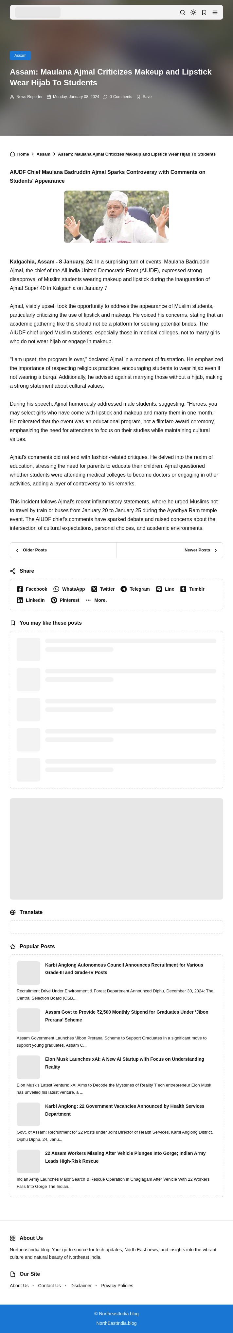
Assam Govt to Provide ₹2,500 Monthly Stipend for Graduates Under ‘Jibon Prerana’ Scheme (126, 1015)
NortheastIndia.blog (118, 1313)
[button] (215, 12)
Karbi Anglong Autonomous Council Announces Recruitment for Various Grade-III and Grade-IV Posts (124, 968)
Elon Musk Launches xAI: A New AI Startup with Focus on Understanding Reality (124, 1063)
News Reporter (29, 96)
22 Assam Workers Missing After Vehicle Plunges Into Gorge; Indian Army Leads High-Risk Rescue (125, 1157)
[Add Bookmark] (144, 96)
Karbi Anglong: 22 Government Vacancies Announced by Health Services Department (125, 1110)
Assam (20, 55)
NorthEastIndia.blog (117, 1323)
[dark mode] (193, 12)
